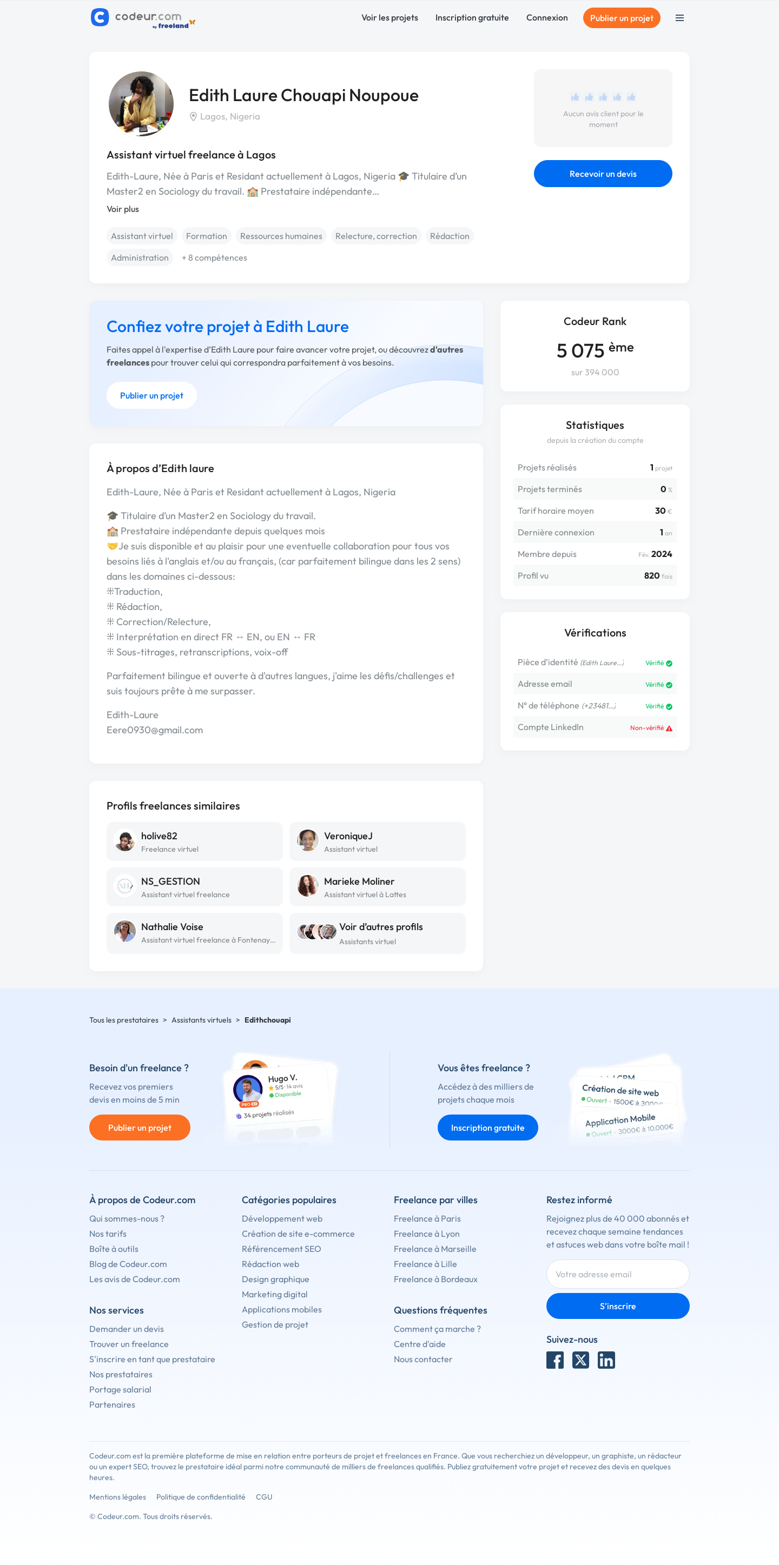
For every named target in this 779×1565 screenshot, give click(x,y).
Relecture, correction (376, 235)
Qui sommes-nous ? (126, 1218)
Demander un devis (126, 1328)
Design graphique (275, 1279)
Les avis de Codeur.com (134, 1279)
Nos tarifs (108, 1233)
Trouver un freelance (129, 1343)
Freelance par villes (436, 1199)
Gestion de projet (275, 1324)
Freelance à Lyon (427, 1233)
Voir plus (123, 208)
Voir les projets (389, 17)
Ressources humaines (281, 235)
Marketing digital (275, 1294)
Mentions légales (117, 1497)
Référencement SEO (281, 1248)
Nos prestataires (121, 1374)
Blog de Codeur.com (128, 1263)
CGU (264, 1497)
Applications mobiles (282, 1309)
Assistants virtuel (367, 941)
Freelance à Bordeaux (436, 1279)
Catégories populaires (289, 1199)
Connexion (547, 17)
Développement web (282, 1218)
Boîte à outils (113, 1248)
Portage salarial (120, 1389)
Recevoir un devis (603, 173)
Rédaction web (270, 1263)
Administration (140, 257)
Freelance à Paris (427, 1218)
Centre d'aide (420, 1343)
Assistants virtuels (201, 1020)
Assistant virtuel (142, 235)
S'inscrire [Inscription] (618, 1306)
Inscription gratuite (472, 17)
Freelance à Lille (425, 1263)
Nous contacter (423, 1359)
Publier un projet (621, 17)
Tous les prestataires (124, 1020)
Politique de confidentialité (201, 1497)
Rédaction (450, 235)
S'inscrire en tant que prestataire (152, 1359)
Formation (206, 235)
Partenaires (112, 1404)
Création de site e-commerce (298, 1233)
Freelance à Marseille (435, 1248)
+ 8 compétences (214, 257)
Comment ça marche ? (437, 1328)
